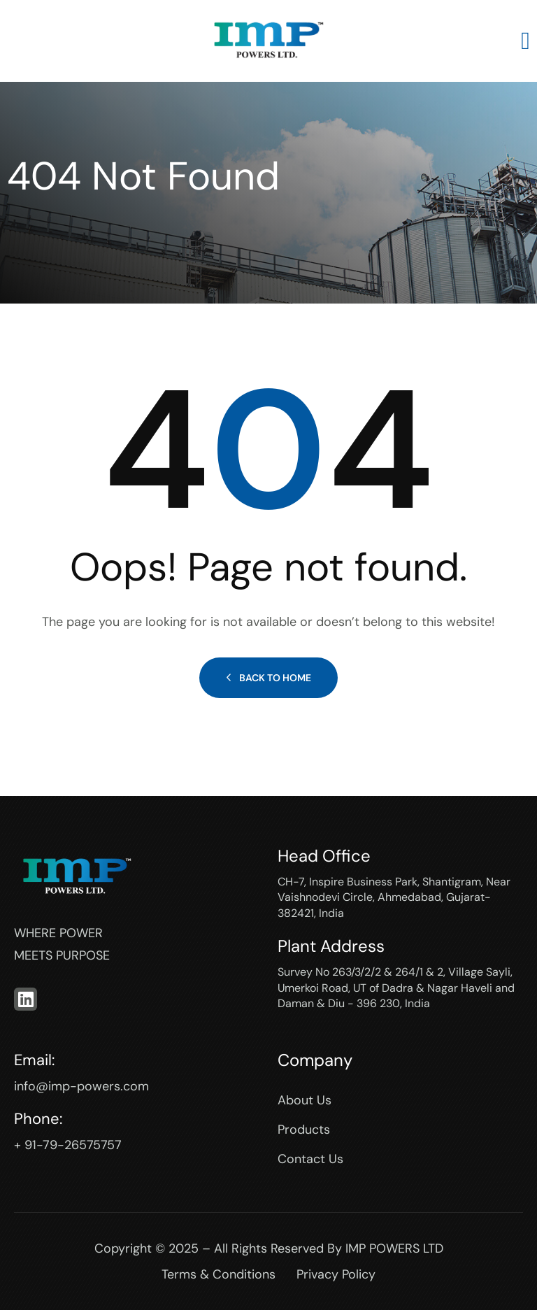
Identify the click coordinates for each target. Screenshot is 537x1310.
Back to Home (268, 677)
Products (304, 1129)
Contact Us (310, 1159)
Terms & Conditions (218, 1274)
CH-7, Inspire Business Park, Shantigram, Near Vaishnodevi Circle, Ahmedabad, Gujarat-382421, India (394, 897)
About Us (304, 1100)
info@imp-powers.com (81, 1086)
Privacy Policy (335, 1274)
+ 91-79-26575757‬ (68, 1145)
